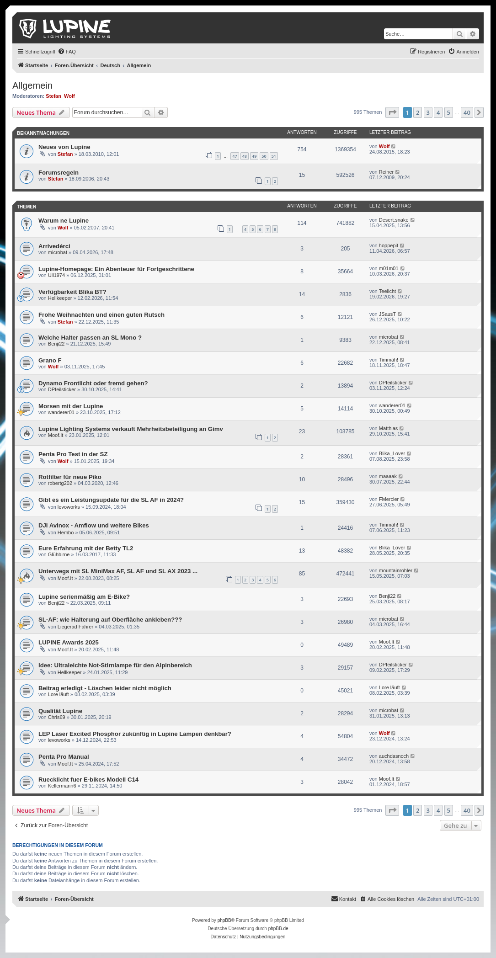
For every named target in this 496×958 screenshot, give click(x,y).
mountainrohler (395, 570)
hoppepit (388, 245)
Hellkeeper (60, 298)
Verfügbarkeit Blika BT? (72, 291)
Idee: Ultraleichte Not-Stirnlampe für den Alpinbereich (115, 665)
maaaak (388, 476)
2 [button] (417, 112)
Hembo (66, 532)
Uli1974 (56, 275)
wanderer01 (61, 412)
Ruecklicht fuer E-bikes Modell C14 (88, 779)
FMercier (389, 499)
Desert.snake (394, 220)
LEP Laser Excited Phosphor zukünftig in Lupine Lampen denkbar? (134, 733)
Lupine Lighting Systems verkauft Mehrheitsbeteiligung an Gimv (130, 429)
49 (254, 156)
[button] (392, 112)
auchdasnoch (394, 756)
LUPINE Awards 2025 (68, 642)
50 (263, 156)
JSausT (387, 314)
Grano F (50, 360)
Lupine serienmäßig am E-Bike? (84, 596)
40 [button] (467, 112)
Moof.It (56, 435)
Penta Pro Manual (63, 756)
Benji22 (56, 343)
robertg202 (60, 483)
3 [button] (428, 112)
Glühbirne (59, 554)
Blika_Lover (392, 453)
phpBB (224, 920)
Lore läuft (58, 694)
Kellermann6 (62, 785)
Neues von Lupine (64, 147)
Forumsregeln (58, 172)
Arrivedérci (54, 246)
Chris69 (56, 717)
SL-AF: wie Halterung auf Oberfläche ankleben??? (110, 619)
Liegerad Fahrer (75, 626)
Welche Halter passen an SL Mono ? (90, 337)
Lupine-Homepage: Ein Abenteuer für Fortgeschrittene (116, 269)
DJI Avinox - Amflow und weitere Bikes (93, 525)
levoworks (69, 507)
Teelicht (387, 291)
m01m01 (389, 268)
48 (244, 156)
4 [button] (438, 112)
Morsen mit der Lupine (70, 406)
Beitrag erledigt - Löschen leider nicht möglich (104, 688)
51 (274, 156)
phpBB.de (278, 928)
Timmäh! (388, 359)
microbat (57, 252)
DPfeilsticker (62, 389)
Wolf (69, 96)
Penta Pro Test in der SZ (72, 454)
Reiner (386, 172)
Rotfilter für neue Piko (69, 477)
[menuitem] (67, 51)
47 (234, 156)
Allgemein (32, 85)
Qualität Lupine (60, 711)
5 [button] (448, 112)
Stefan (53, 96)
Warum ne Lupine (63, 220)
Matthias (388, 428)
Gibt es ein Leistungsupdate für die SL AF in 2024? (111, 499)
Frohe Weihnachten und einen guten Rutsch (101, 314)
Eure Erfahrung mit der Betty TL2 (85, 548)
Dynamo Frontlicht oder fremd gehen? (93, 383)
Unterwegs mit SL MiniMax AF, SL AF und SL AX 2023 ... (117, 571)
